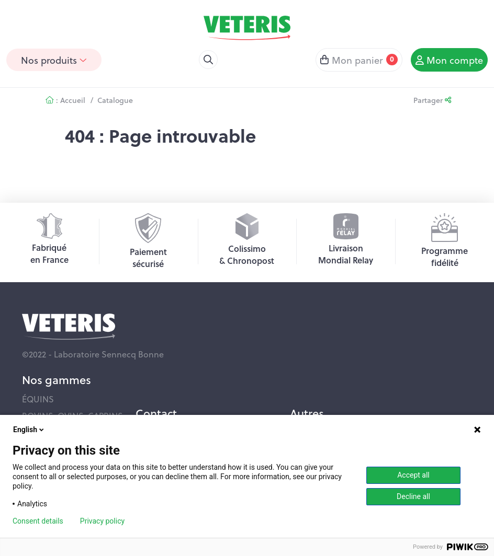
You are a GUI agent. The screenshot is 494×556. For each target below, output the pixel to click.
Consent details (38, 521)
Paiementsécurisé (148, 241)
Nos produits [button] (54, 60)
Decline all (413, 496)
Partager (432, 100)
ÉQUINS (38, 399)
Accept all (413, 475)
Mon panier (359, 60)
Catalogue (115, 100)
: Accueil (65, 100)
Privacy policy (102, 521)
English (29, 429)
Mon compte (449, 60)
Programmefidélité (444, 241)
